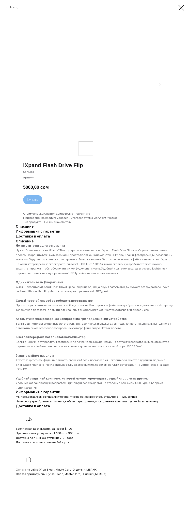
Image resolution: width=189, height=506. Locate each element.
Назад (13, 7)
